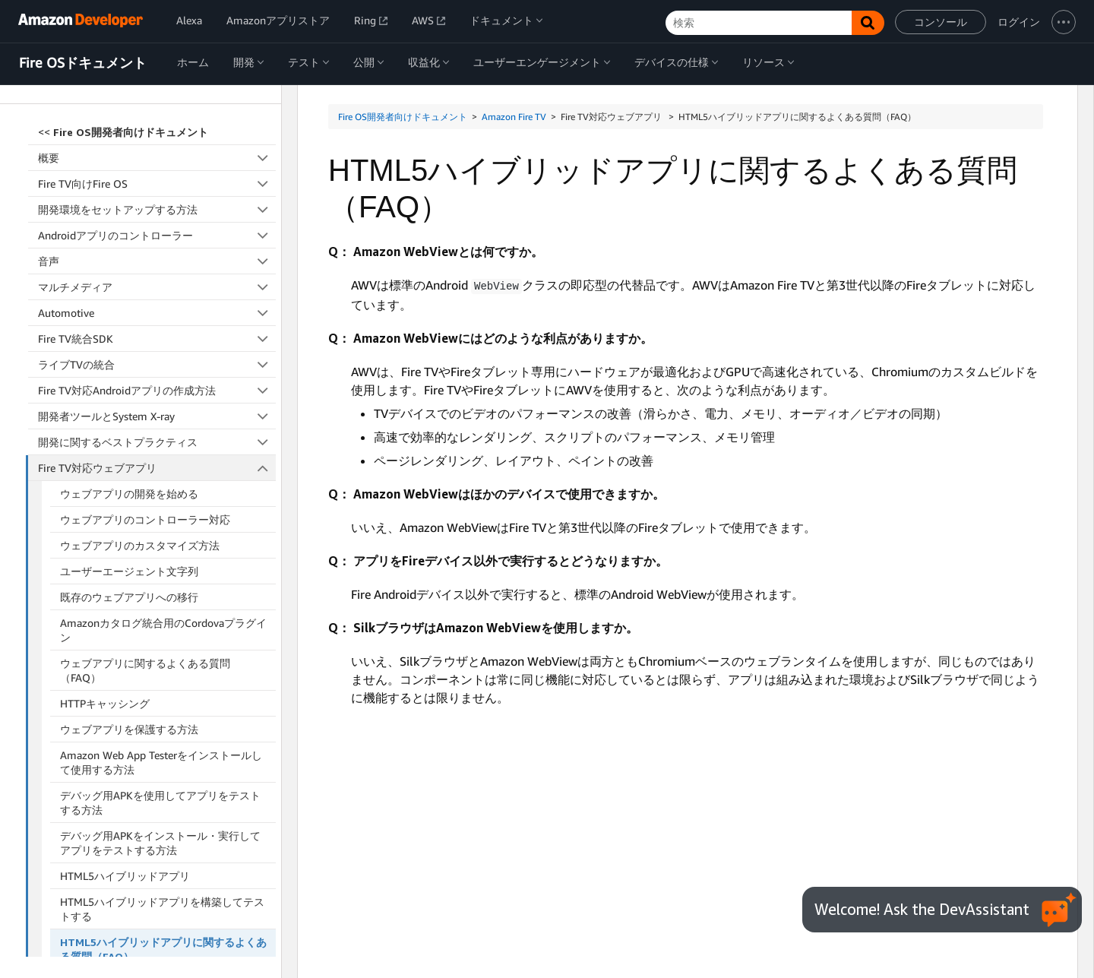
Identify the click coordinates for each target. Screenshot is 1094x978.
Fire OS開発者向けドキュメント (402, 116)
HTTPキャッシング (105, 553)
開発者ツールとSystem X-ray (157, 266)
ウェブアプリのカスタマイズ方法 (140, 395)
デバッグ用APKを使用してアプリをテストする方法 (160, 652)
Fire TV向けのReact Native (157, 834)
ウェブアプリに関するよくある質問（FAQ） (145, 520)
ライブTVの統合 (157, 214)
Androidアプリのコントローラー (157, 85)
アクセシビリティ (157, 860)
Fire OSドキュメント (83, 63)
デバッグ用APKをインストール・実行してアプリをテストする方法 (160, 693)
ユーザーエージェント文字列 (129, 421)
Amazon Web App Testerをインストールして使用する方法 (161, 612)
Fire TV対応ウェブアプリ (157, 318)
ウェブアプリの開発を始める (129, 343)
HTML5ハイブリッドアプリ (125, 726)
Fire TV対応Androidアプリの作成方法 (157, 240)
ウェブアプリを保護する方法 (129, 579)
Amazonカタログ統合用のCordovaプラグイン (163, 480)
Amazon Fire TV (514, 116)
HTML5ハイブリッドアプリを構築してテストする (162, 759)
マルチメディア (157, 137)
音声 (157, 111)
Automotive (157, 163)
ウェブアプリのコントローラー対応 (145, 369)
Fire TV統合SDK (157, 189)
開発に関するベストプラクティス (157, 292)
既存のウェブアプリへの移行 (129, 447)
